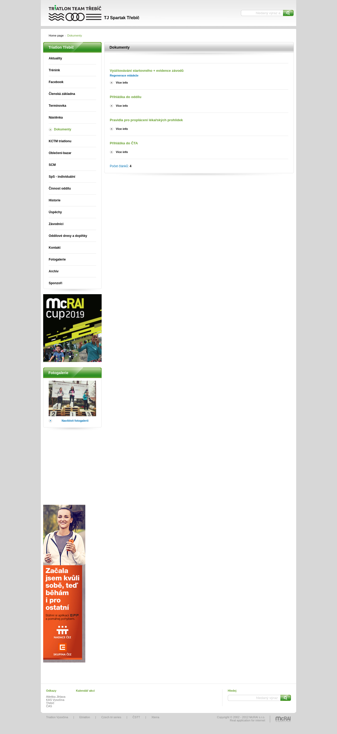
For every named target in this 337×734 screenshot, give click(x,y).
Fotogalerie (57, 259)
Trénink (54, 70)
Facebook (56, 82)
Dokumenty (62, 129)
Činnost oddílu (60, 188)
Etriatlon (84, 717)
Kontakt (55, 247)
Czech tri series (111, 717)
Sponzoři (55, 283)
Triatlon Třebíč (89, 13)
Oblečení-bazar (60, 153)
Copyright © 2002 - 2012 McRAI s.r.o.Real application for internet (241, 719)
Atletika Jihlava (55, 696)
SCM (52, 165)
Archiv (53, 271)
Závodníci (56, 224)
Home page (56, 35)
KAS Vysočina (55, 699)
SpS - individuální (62, 177)
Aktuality (55, 58)
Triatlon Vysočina (57, 717)
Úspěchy (55, 212)
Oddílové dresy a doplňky (68, 236)
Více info (122, 82)
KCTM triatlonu (60, 141)
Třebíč (50, 703)
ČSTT (136, 717)
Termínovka (57, 106)
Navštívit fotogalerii (75, 420)
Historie (55, 200)
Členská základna (62, 94)
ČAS (49, 706)
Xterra (155, 717)
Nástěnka (56, 117)
